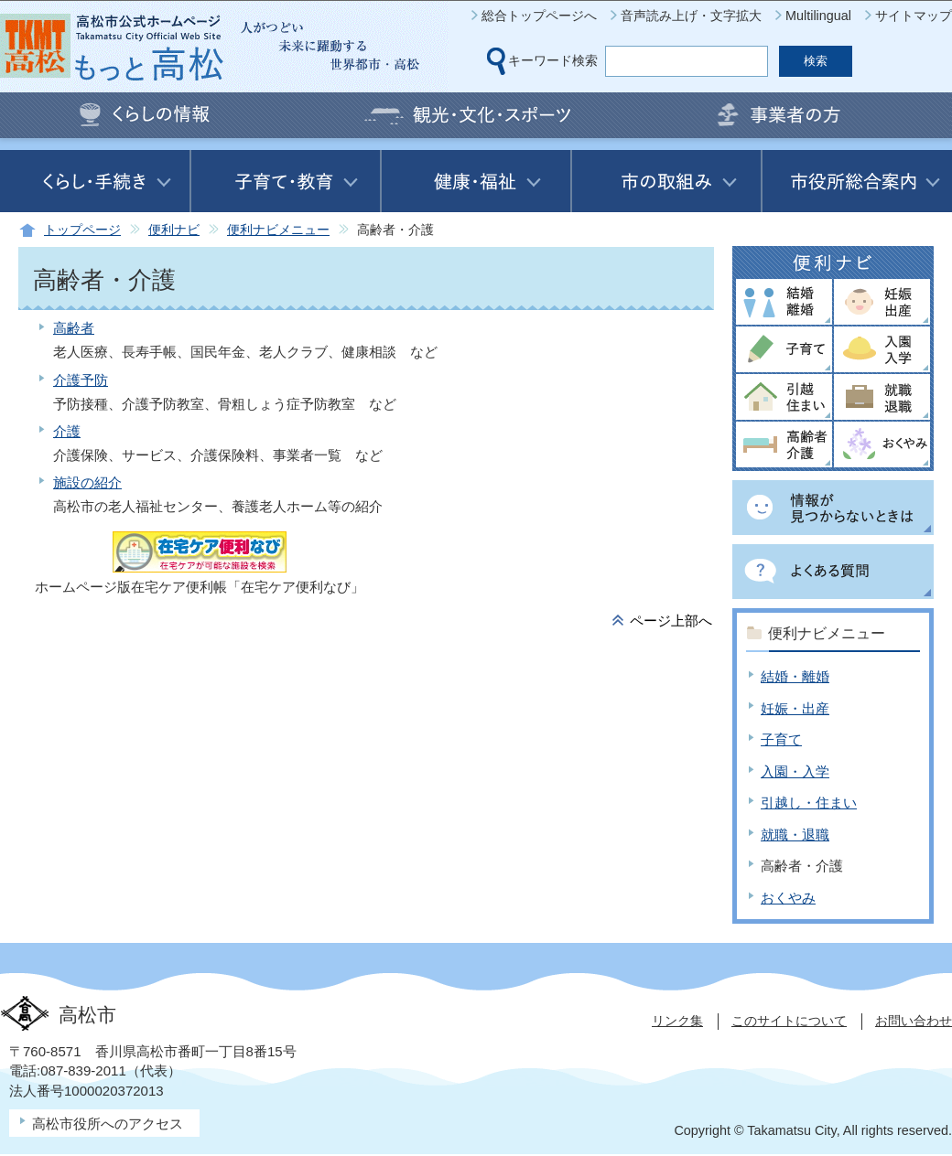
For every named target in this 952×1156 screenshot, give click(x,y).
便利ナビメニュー (278, 230)
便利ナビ (174, 230)
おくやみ (788, 897)
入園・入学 (795, 771)
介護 (67, 431)
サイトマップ (913, 15)
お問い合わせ (913, 1020)
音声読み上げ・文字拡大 (691, 15)
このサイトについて (789, 1020)
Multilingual (818, 15)
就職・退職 (795, 834)
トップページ (82, 230)
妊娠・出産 (795, 708)
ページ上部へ (671, 620)
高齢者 (73, 328)
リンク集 (677, 1020)
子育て (781, 739)
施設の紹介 (87, 482)
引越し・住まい (809, 802)
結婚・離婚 (795, 676)
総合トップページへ (539, 15)
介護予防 (80, 380)
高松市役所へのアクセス (107, 1123)
